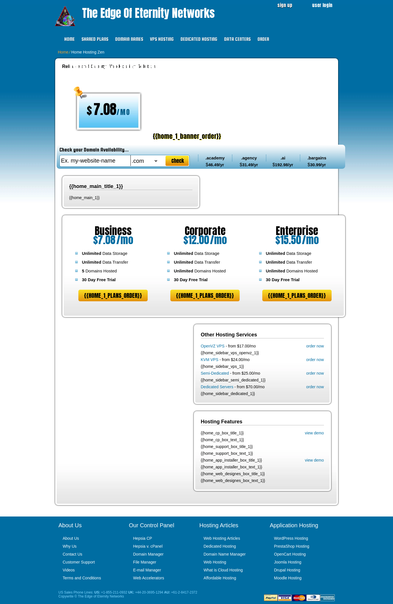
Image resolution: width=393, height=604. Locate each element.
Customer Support (79, 562)
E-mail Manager (147, 570)
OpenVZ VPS (213, 346)
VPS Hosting (162, 39)
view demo (314, 433)
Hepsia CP (142, 538)
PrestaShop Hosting (292, 546)
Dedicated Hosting (199, 39)
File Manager (144, 562)
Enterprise (297, 230)
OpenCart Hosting (290, 554)
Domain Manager (148, 554)
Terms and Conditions (82, 578)
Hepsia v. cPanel (148, 546)
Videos (69, 570)
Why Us (70, 546)
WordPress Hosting (291, 538)
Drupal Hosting (287, 570)
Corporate (205, 230)
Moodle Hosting (288, 578)
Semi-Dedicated (215, 373)
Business (113, 230)
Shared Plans (94, 39)
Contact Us (72, 554)
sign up (284, 5)
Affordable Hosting (220, 578)
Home (69, 39)
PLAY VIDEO (238, 136)
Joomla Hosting (288, 562)
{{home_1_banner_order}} (181, 136)
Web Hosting (215, 562)
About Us (71, 538)
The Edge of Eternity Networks (148, 13)
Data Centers (237, 39)
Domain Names (129, 39)
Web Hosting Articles (222, 538)
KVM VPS (209, 359)
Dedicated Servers (217, 387)
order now (315, 346)
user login (322, 5)
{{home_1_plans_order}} (113, 295)
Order (263, 39)
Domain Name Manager (225, 554)
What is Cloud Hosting (223, 570)
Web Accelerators (148, 578)
